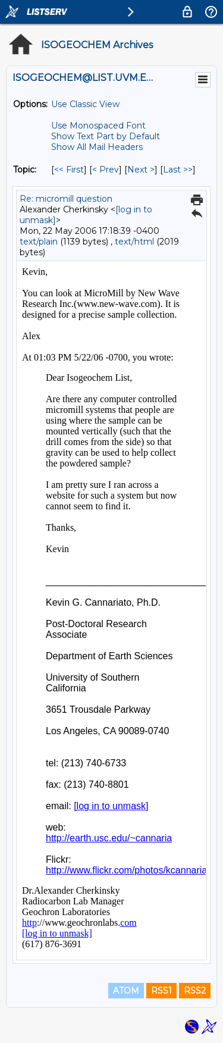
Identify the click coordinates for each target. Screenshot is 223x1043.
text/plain (39, 241)
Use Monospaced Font (98, 125)
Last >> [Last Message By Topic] (178, 169)
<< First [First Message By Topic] (69, 169)
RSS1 (161, 990)
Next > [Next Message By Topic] (141, 169)
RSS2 (195, 990)
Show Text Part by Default (105, 136)
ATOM (126, 990)
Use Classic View (85, 104)
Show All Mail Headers (97, 147)
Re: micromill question (66, 198)
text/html (134, 241)
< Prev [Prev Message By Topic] (105, 169)
